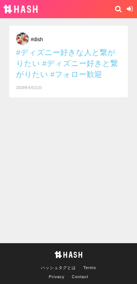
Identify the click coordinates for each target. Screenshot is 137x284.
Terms (89, 267)
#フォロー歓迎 (76, 74)
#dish (37, 39)
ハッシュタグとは (58, 267)
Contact (80, 277)
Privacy (57, 277)
